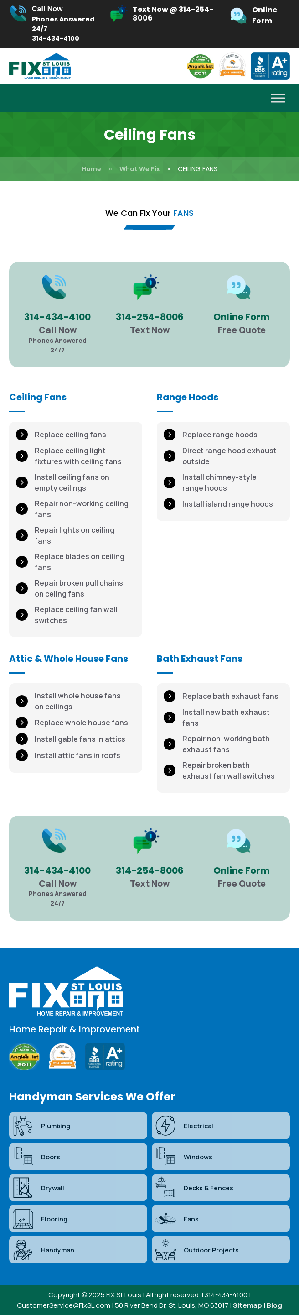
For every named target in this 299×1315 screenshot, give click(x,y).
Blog (274, 1305)
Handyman (42, 1249)
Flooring (39, 1218)
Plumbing (40, 1125)
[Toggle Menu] (278, 98)
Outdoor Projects (196, 1249)
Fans (176, 1218)
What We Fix (139, 168)
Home (91, 168)
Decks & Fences (193, 1187)
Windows (183, 1156)
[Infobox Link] (53, 24)
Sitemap (247, 1305)
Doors (35, 1156)
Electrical (183, 1125)
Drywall (37, 1187)
